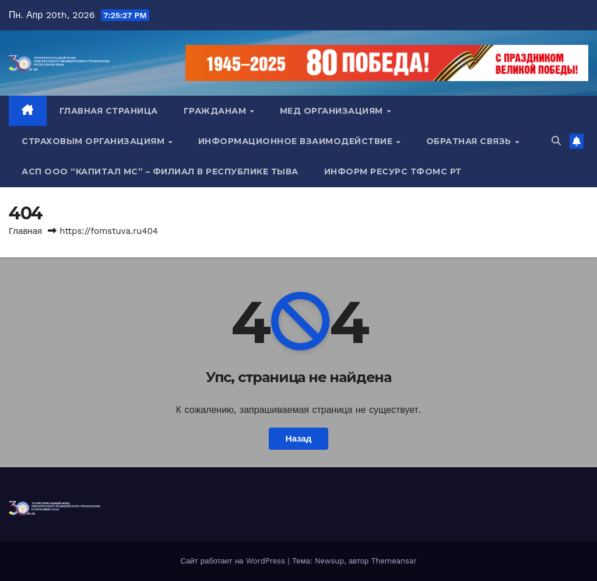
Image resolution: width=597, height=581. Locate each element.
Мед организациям (333, 111)
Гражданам (216, 111)
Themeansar (394, 560)
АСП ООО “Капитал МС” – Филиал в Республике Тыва (160, 171)
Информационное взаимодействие (296, 141)
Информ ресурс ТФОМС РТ (393, 171)
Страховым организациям (94, 141)
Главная (25, 231)
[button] (556, 140)
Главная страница (108, 111)
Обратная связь (470, 141)
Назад (298, 438)
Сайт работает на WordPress (233, 560)
